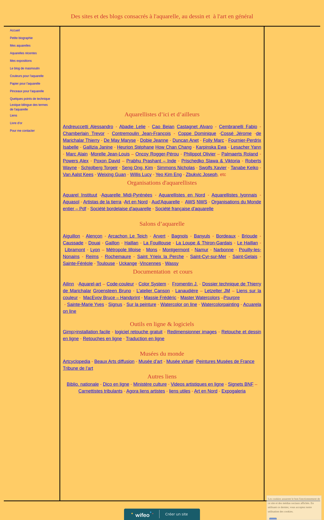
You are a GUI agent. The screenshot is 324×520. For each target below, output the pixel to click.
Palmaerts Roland (239, 154)
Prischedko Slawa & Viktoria (210, 160)
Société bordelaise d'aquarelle (120, 208)
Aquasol (71, 201)
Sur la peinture (141, 304)
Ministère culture (150, 384)
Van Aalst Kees (78, 174)
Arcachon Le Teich (128, 236)
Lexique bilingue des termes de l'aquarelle (29, 107)
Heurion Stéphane (135, 147)
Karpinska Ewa (211, 147)
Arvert (159, 236)
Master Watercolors (200, 297)
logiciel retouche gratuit (139, 331)
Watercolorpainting (220, 304)
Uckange (128, 263)
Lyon (95, 249)
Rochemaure (118, 256)
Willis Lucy (141, 174)
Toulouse (106, 263)
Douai (94, 242)
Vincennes (150, 263)
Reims (92, 256)
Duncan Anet (186, 140)
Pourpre (232, 297)
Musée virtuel (179, 361)
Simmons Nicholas (176, 167)
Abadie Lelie (132, 126)
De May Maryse (120, 140)
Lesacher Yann (246, 147)
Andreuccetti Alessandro (88, 126)
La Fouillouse (157, 242)
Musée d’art (150, 361)
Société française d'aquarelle (184, 208)
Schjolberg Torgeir (99, 167)
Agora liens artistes (145, 391)
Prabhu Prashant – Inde (151, 160)
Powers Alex (75, 160)
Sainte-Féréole (78, 263)
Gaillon (112, 242)
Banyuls (202, 236)
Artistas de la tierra (102, 201)
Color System (152, 283)
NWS (202, 201)
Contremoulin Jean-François (141, 133)
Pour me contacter (22, 130)
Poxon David (107, 160)
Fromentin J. (185, 283)
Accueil (15, 30)
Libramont (75, 249)
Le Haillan (247, 242)
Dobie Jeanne (154, 140)
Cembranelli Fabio (238, 126)
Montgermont (176, 249)
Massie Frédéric (160, 297)
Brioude (249, 236)
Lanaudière (186, 290)
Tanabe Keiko (244, 167)
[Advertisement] (162, 67)
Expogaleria (233, 391)
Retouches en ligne (102, 338)
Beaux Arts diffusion (114, 361)
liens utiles (179, 391)
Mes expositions (21, 61)
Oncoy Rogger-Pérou (157, 154)
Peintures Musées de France (225, 361)
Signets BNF (240, 384)
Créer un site (176, 513)
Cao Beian (163, 126)
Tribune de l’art (78, 368)
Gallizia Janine (98, 147)
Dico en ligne (116, 384)
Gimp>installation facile (86, 331)
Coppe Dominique (197, 133)
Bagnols (179, 236)
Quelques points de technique (30, 99)
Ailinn (68, 283)
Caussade (73, 242)
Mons (151, 249)
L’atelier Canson (153, 290)
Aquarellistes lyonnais (234, 195)
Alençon (94, 236)
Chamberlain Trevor (84, 133)
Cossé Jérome (236, 133)
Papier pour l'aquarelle (25, 83)
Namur (201, 249)
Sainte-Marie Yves (85, 304)
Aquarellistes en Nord (182, 195)
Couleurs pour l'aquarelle (27, 76)
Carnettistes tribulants (100, 391)
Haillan (131, 242)
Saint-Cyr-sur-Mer (208, 256)
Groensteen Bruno (112, 290)
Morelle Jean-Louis (110, 154)
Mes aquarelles (20, 45)
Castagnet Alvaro (195, 126)
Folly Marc (213, 140)
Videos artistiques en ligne (197, 384)
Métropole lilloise (123, 249)
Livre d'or (16, 123)
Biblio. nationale (83, 384)
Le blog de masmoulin (24, 68)
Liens (13, 115)
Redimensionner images (192, 331)
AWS (190, 201)
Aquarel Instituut (80, 195)
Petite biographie (21, 38)
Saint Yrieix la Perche (160, 256)
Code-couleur (120, 283)
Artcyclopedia (76, 361)
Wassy (171, 263)
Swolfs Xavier (213, 167)
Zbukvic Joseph (201, 174)
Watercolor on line (178, 304)
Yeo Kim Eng (169, 174)
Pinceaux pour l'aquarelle (27, 91)
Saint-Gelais (244, 256)
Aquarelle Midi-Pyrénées (126, 195)
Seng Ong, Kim (137, 167)
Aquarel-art (89, 283)
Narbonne (224, 249)
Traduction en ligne (145, 338)
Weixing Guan (111, 174)
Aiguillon (71, 236)
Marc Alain (77, 154)
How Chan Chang (173, 147)
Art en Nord (136, 201)
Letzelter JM (217, 290)
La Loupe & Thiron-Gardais (204, 242)
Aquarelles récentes (23, 53)
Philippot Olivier (199, 154)
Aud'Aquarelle (166, 201)
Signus (115, 304)
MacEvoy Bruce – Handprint (111, 297)
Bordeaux (226, 236)
